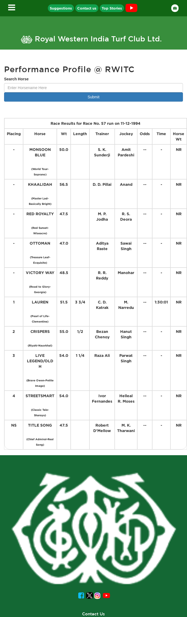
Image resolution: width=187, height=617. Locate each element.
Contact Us (93, 614)
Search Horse (16, 79)
